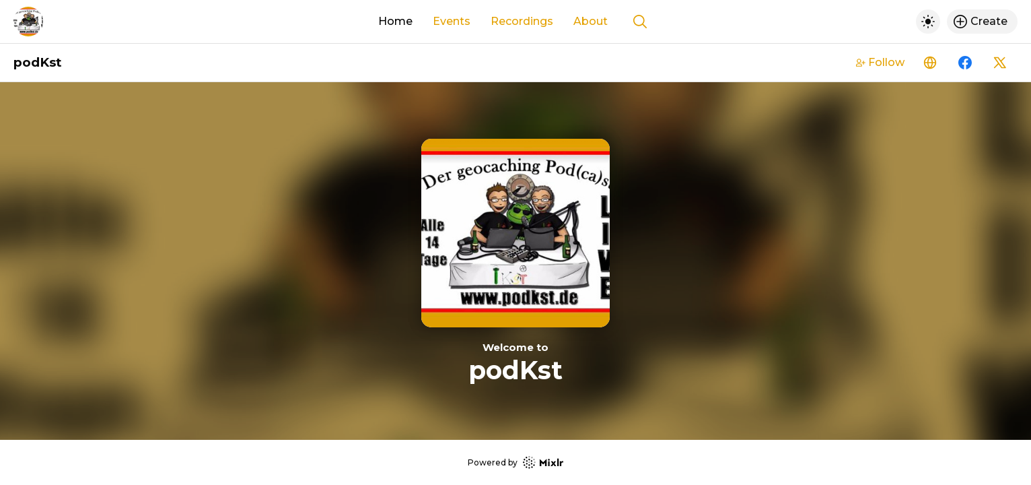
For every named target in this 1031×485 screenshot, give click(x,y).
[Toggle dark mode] (928, 21)
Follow (880, 62)
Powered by (515, 462)
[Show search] (640, 21)
